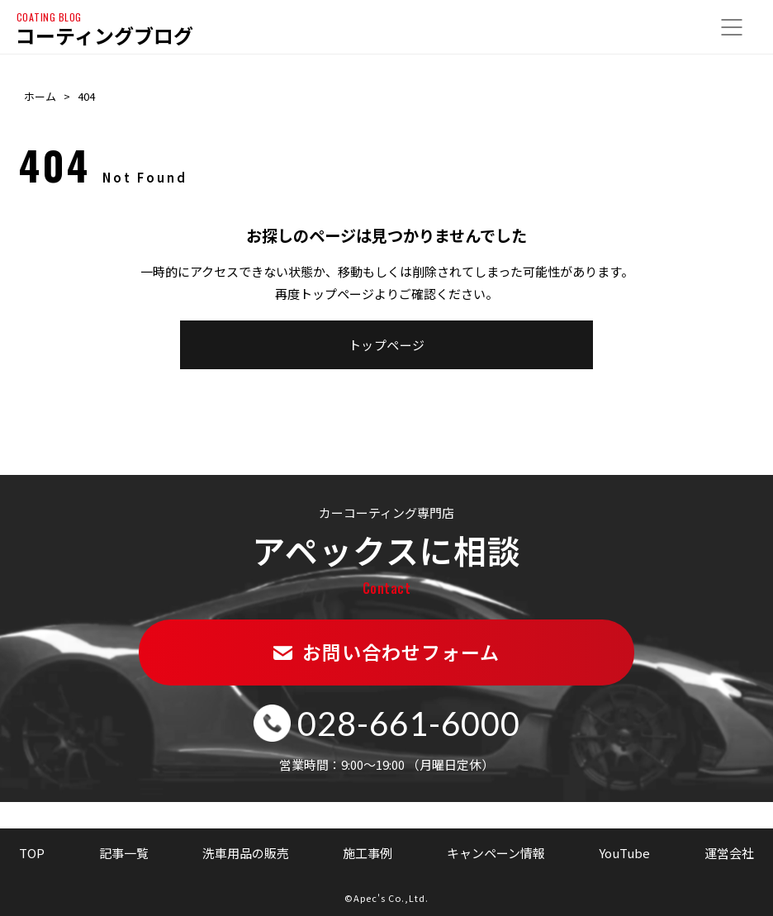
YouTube (624, 852)
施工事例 (367, 852)
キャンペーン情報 (496, 852)
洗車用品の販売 (245, 852)
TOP (32, 852)
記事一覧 (124, 852)
